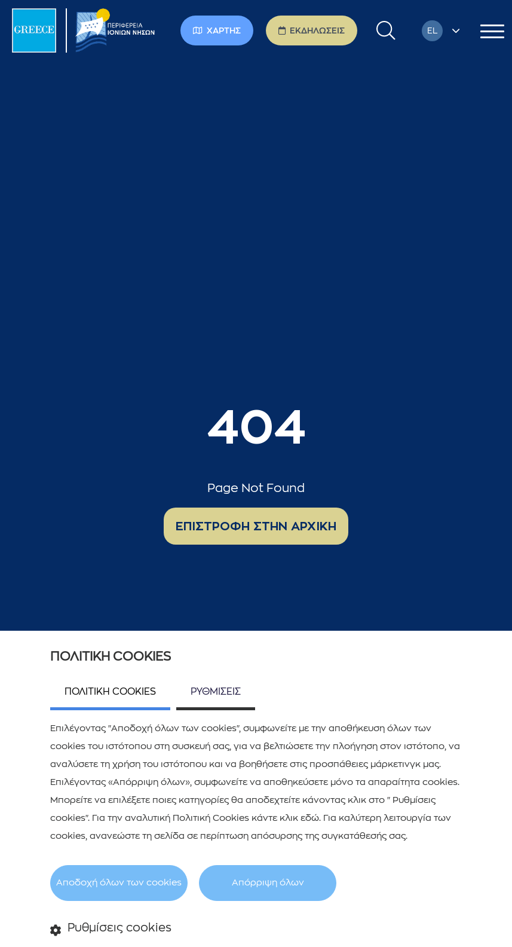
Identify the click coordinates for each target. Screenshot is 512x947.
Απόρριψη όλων (268, 882)
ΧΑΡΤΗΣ (217, 30)
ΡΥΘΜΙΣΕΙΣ (216, 691)
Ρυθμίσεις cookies (110, 929)
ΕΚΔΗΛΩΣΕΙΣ (311, 30)
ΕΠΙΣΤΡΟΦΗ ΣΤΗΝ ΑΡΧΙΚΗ (256, 526)
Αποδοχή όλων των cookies (119, 882)
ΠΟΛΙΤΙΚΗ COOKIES (110, 691)
